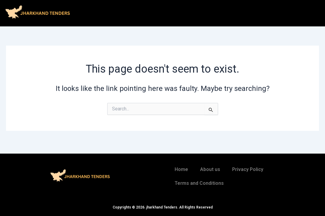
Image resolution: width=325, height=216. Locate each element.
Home (181, 169)
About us (210, 169)
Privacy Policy (247, 169)
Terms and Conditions (199, 183)
